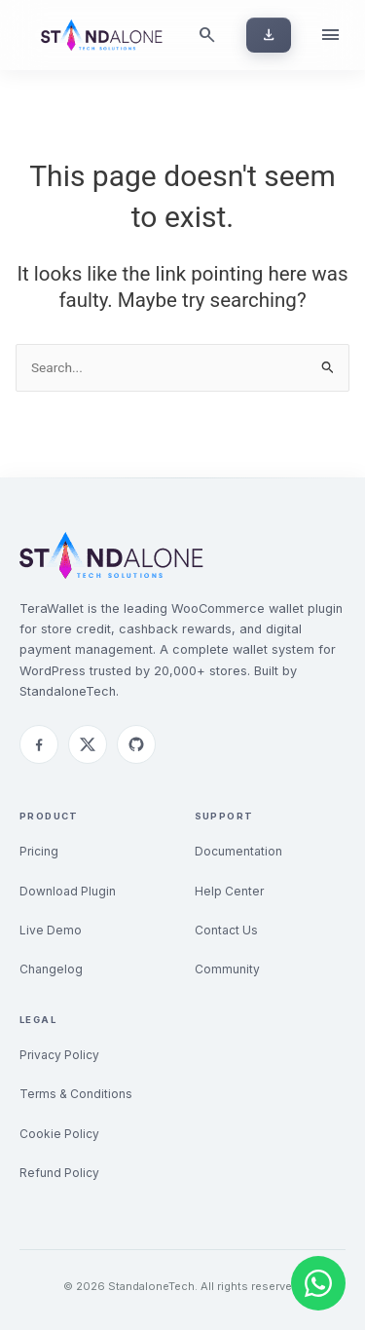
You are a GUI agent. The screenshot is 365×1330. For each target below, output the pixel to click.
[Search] (207, 35)
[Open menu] (329, 35)
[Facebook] (38, 744)
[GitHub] (136, 744)
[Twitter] (87, 744)
